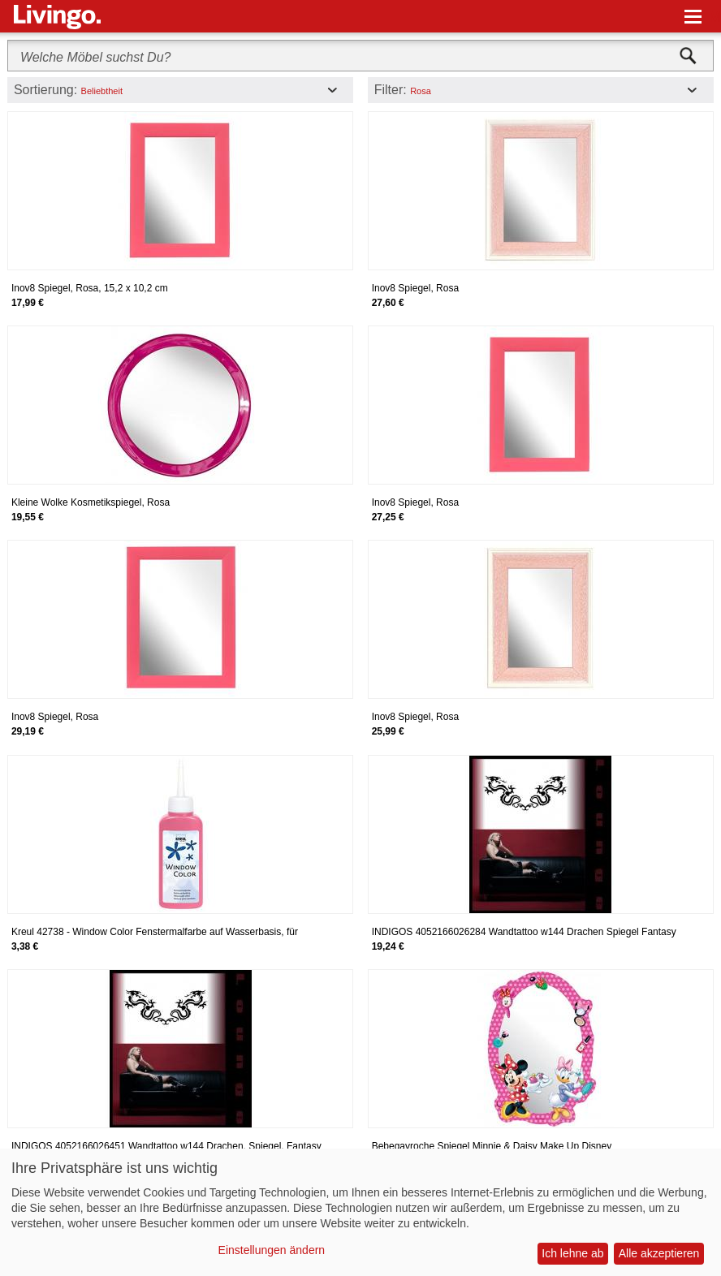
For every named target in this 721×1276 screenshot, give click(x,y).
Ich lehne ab (572, 1253)
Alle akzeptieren (659, 1253)
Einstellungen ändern (272, 1250)
